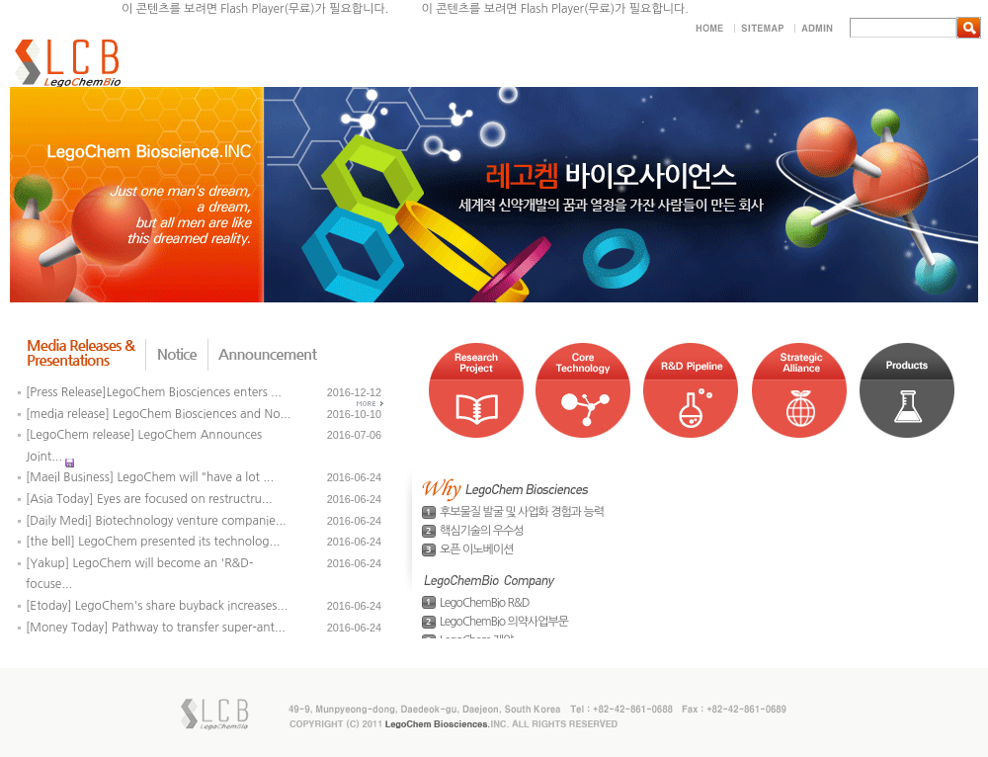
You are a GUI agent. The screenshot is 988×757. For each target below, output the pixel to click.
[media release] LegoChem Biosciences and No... (158, 414)
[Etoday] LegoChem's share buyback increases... (157, 606)
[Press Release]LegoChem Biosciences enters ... (154, 392)
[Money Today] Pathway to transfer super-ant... (156, 627)
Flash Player (552, 9)
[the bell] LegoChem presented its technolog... (153, 541)
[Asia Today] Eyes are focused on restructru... (149, 499)
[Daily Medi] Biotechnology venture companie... (156, 521)
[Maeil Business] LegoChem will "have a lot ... (150, 477)
